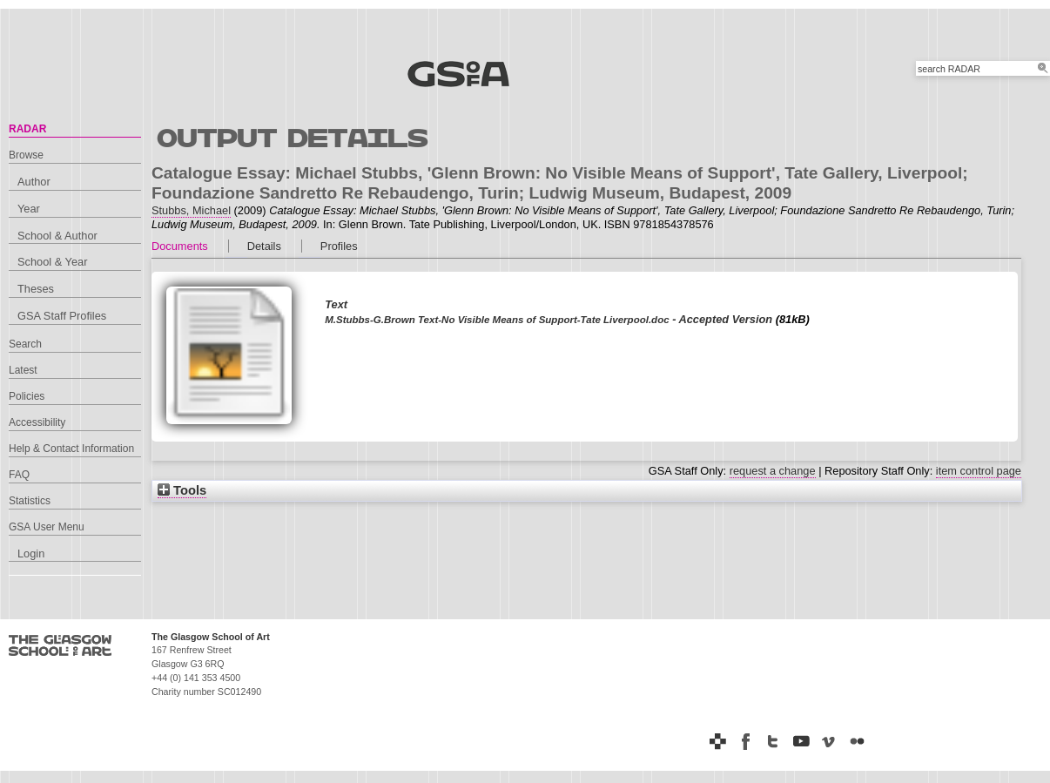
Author (33, 181)
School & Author (57, 235)
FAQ (19, 475)
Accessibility (37, 422)
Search (25, 344)
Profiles (339, 246)
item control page (978, 470)
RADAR (27, 129)
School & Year (52, 261)
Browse (26, 155)
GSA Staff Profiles (61, 315)
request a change (773, 470)
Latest (23, 370)
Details (264, 246)
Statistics (29, 501)
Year (28, 208)
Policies (26, 396)
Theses (35, 288)
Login (30, 553)
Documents (179, 246)
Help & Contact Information (71, 448)
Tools (182, 490)
